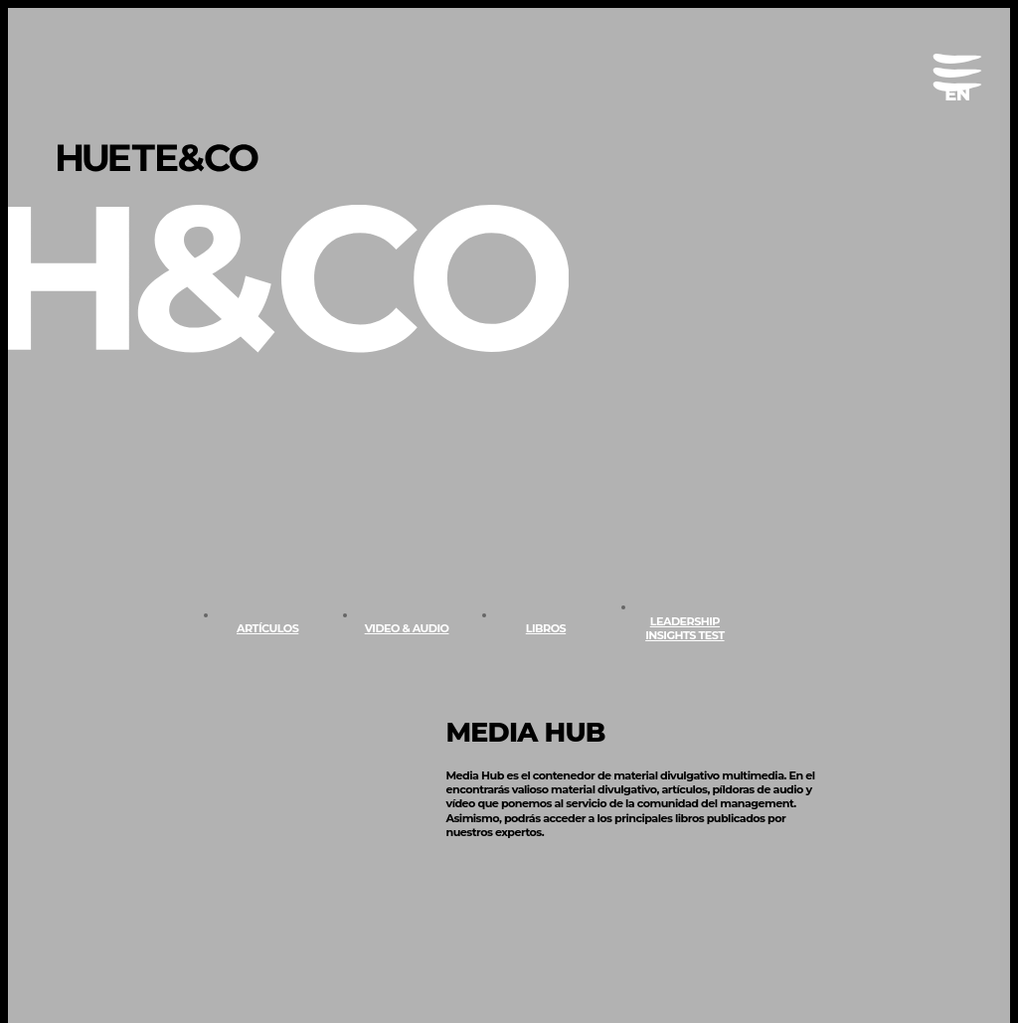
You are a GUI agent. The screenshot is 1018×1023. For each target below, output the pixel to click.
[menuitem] (956, 94)
